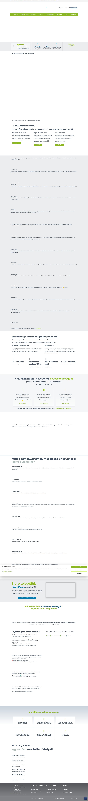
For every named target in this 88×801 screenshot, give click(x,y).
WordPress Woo (25, 14)
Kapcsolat (67, 7)
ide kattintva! (39, 328)
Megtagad (79, 798)
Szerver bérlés (50, 14)
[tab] (44, 755)
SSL (66, 14)
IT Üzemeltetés (73, 14)
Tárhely (16, 14)
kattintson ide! (55, 0)
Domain (33, 14)
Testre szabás (79, 795)
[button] (61, 7)
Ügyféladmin (73, 7)
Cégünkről (61, 7)
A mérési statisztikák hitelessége (63, 408)
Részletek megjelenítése (7, 797)
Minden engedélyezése (79, 792)
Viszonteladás (60, 14)
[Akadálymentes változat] (46, 7)
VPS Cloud (41, 14)
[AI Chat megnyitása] (85, 798)
